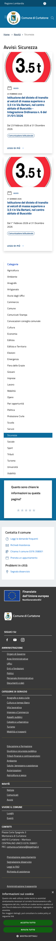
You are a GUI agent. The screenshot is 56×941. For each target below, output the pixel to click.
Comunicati (12, 795)
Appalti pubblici (14, 717)
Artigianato (13, 289)
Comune (11, 308)
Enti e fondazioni (15, 668)
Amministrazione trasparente (22, 886)
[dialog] (28, 915)
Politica (11, 410)
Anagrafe (12, 283)
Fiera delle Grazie (16, 365)
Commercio (13, 302)
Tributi (10, 454)
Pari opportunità (15, 403)
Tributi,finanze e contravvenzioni (23, 756)
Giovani (11, 372)
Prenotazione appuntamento (21, 857)
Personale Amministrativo (20, 678)
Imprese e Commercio (18, 712)
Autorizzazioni (14, 770)
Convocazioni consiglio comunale (23, 321)
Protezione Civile (15, 416)
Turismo (11, 460)
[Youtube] (15, 640)
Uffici (9, 663)
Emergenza (13, 359)
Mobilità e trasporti (16, 731)
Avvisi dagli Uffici (16, 296)
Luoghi (10, 813)
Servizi (10, 429)
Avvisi (13, 88)
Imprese (11, 378)
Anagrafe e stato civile (18, 698)
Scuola (10, 422)
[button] (28, 936)
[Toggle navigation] (6, 17)
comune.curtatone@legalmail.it (23, 847)
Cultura (11, 327)
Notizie (10, 790)
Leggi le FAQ (13, 867)
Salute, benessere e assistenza (22, 765)
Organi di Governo (16, 654)
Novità (17, 34)
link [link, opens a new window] (12, 916)
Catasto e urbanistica (17, 722)
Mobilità (11, 391)
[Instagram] (23, 640)
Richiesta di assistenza (18, 871)
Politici (10, 673)
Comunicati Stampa (17, 315)
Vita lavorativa (14, 707)
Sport (10, 448)
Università (12, 467)
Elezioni (11, 353)
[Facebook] (7, 640)
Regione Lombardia (14, 3)
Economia (12, 334)
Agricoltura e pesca (16, 775)
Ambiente (12, 276)
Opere (10, 397)
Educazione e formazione (19, 746)
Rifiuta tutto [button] (28, 929)
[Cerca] (52, 18)
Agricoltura (13, 270)
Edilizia (10, 340)
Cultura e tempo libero (18, 702)
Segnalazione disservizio (19, 862)
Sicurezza (12, 435)
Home (7, 34)
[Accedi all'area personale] (44, 3)
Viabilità (11, 473)
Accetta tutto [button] (27, 922)
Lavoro (10, 384)
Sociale (10, 441)
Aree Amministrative (17, 659)
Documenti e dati (15, 683)
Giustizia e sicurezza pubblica (21, 751)
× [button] (53, 892)
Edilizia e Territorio (16, 346)
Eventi (10, 818)
